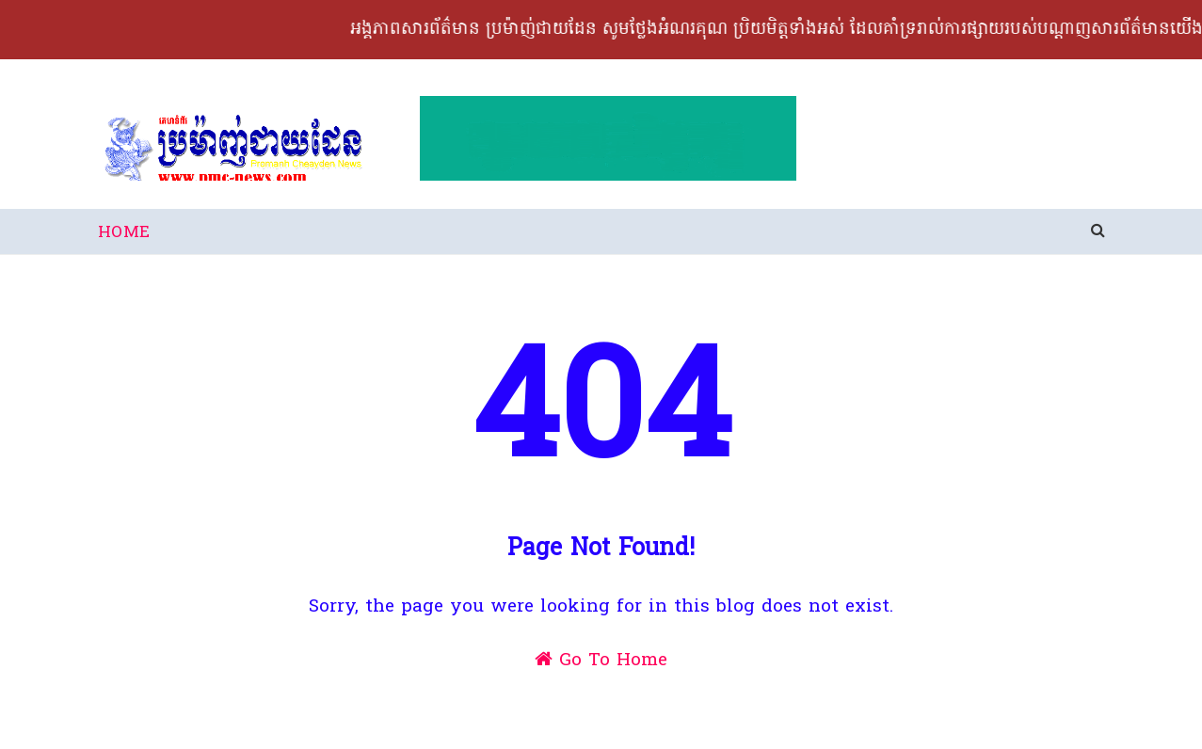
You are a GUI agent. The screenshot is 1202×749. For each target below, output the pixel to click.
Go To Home (601, 660)
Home (124, 233)
